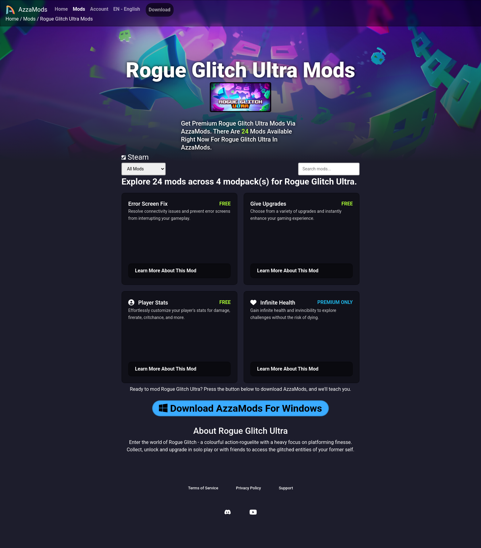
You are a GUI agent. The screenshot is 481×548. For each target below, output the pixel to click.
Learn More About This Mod (165, 271)
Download (160, 10)
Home (61, 9)
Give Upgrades (268, 203)
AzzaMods (26, 10)
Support (286, 488)
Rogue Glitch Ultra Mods (66, 19)
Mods (79, 9)
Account (99, 9)
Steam (135, 157)
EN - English (126, 9)
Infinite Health (272, 302)
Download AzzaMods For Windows (240, 408)
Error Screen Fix (147, 203)
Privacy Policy (248, 488)
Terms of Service (203, 488)
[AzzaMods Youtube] (253, 512)
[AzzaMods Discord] (227, 513)
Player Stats (148, 302)
